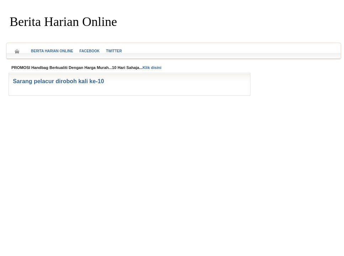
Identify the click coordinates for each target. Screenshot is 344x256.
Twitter (114, 51)
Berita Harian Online (63, 22)
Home (17, 49)
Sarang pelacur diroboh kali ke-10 (58, 81)
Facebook (89, 51)
